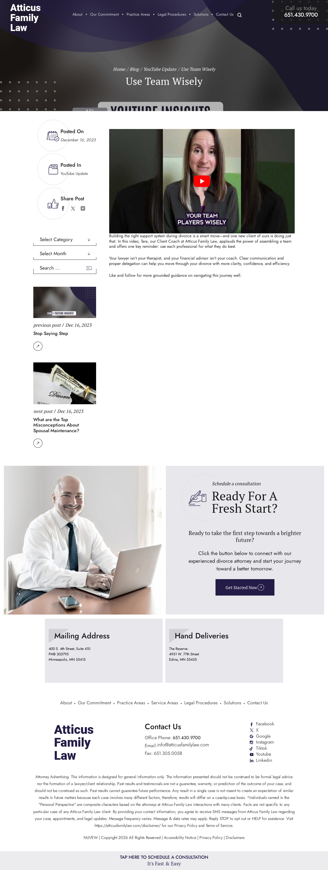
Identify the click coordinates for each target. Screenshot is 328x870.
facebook (62, 208)
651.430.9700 (301, 14)
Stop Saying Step (50, 333)
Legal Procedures (172, 15)
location (104, 651)
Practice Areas (138, 15)
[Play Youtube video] (202, 181)
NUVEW (90, 838)
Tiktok (261, 748)
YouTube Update (74, 173)
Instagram (265, 742)
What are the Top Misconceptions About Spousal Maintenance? (56, 425)
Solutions (201, 15)
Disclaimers (235, 838)
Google (263, 736)
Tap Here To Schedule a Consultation (164, 860)
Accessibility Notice (181, 838)
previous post (47, 325)
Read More (38, 346)
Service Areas (164, 703)
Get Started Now (241, 587)
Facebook (265, 724)
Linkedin (264, 761)
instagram (82, 208)
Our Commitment (104, 15)
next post (43, 411)
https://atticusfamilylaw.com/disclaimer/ (127, 826)
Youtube (263, 755)
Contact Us (224, 15)
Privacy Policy (211, 838)
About (78, 15)
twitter (72, 208)
